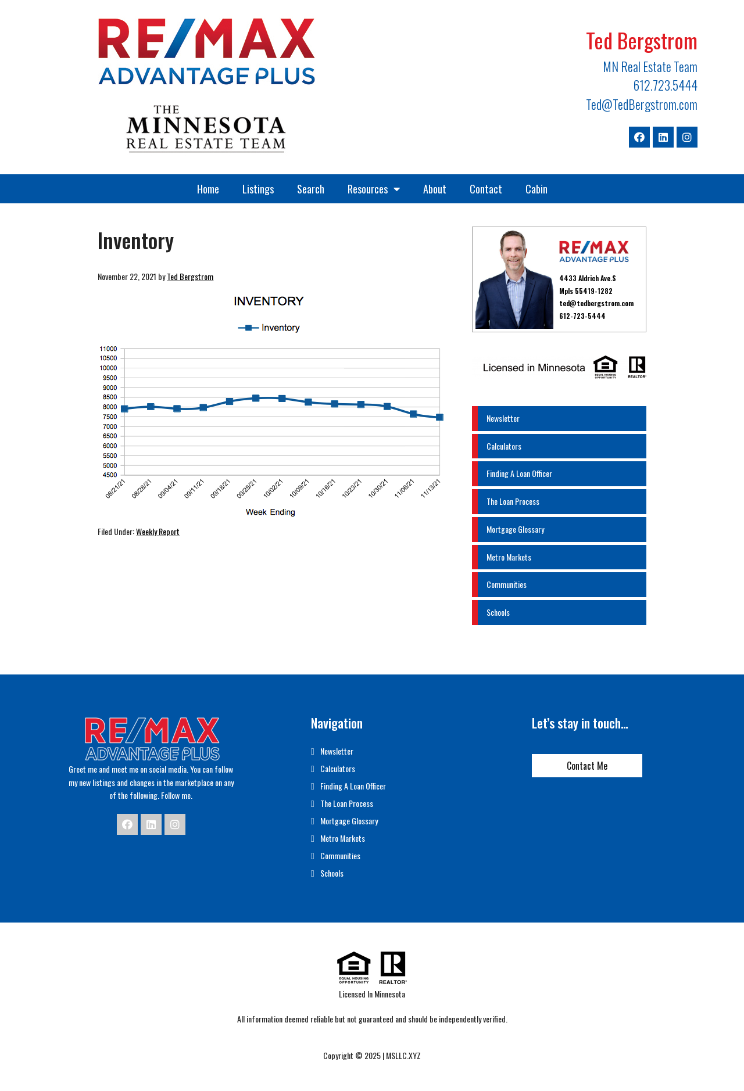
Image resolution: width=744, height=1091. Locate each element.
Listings (258, 188)
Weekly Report (158, 531)
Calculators (504, 446)
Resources (374, 189)
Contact (486, 188)
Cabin (536, 188)
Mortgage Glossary (515, 529)
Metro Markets (509, 557)
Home (208, 188)
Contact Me (587, 766)
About (434, 188)
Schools (498, 612)
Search (310, 188)
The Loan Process (513, 501)
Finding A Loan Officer (519, 473)
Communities (507, 584)
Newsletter (503, 418)
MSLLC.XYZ (403, 1055)
